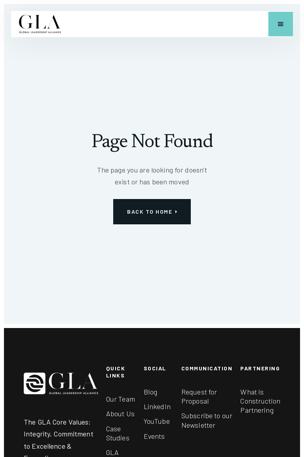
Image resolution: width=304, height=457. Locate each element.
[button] (280, 24)
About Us (120, 413)
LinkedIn (157, 406)
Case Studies (117, 433)
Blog (151, 391)
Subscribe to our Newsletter (206, 420)
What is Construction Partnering (260, 401)
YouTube (157, 421)
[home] (40, 24)
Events (154, 436)
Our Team (120, 398)
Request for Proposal (199, 396)
